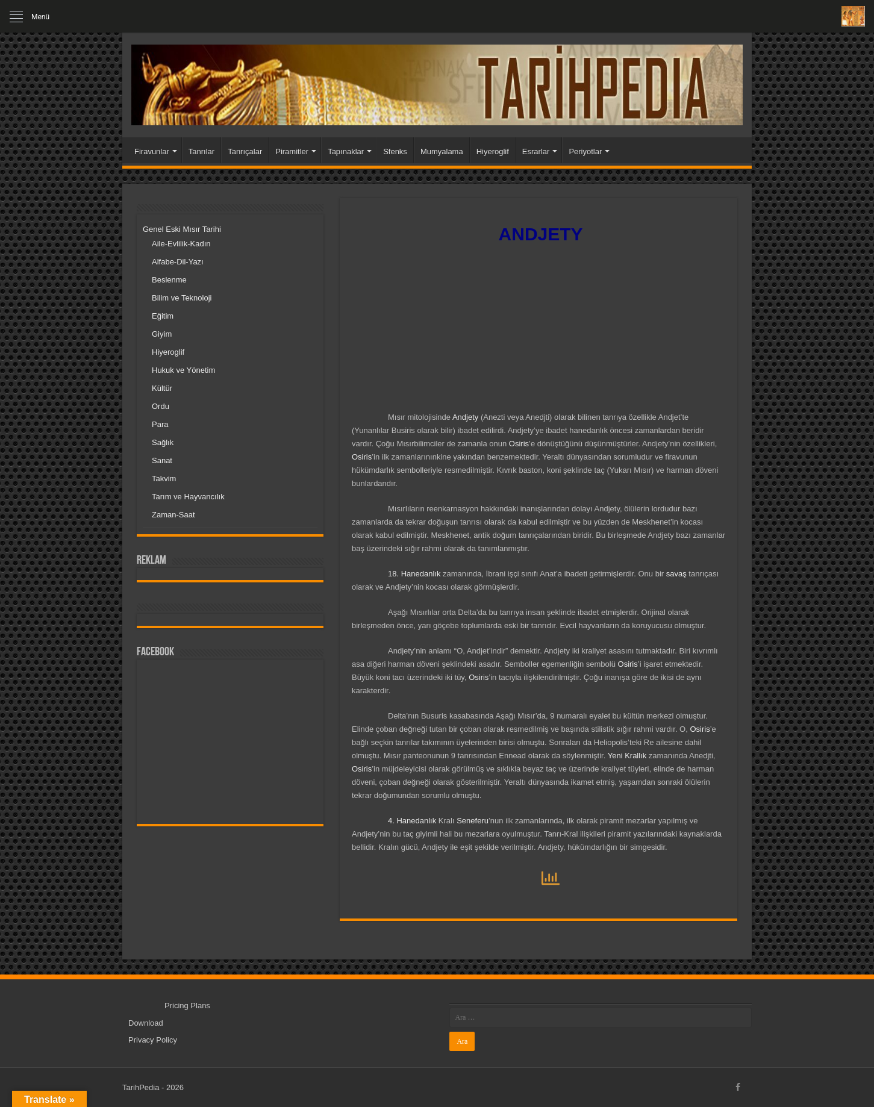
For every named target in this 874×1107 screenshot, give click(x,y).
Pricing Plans (187, 1005)
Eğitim (162, 315)
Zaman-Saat (173, 514)
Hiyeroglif (492, 151)
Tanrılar (201, 151)
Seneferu (473, 820)
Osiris (519, 443)
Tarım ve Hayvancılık (188, 496)
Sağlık (162, 442)
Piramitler (291, 151)
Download (145, 1022)
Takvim (164, 478)
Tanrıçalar (245, 151)
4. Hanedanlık (412, 820)
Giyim (162, 333)
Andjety (465, 417)
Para (160, 424)
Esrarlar (536, 151)
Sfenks (395, 151)
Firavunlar (151, 151)
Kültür (162, 388)
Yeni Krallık (627, 755)
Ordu (160, 406)
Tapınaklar (346, 151)
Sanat (162, 460)
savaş (676, 573)
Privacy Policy (152, 1039)
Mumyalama (441, 151)
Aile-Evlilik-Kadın (181, 243)
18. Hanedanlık (414, 573)
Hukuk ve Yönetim (183, 370)
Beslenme (169, 279)
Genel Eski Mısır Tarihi (182, 229)
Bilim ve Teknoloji (181, 297)
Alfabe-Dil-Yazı (178, 261)
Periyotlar (585, 151)
